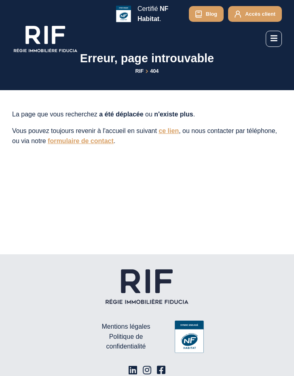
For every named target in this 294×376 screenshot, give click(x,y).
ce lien (169, 130)
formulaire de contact (81, 140)
